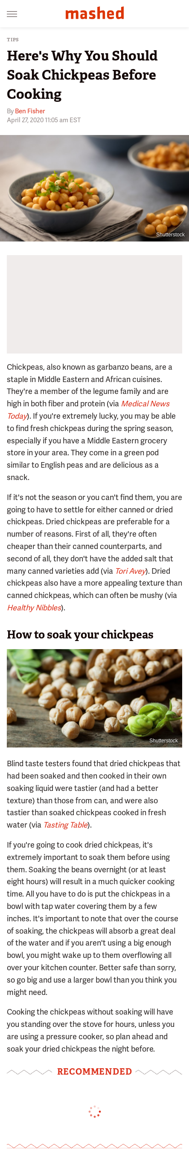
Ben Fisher (30, 111)
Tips (13, 39)
